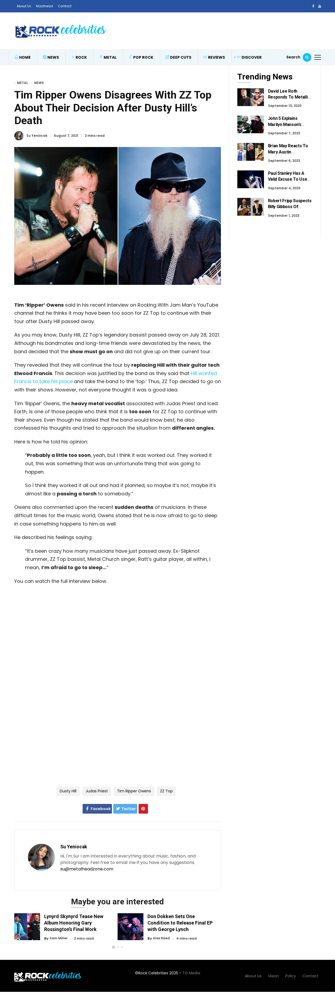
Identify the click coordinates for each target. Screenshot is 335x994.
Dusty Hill (68, 791)
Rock (79, 57)
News (51, 57)
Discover (249, 57)
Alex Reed (161, 938)
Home (23, 57)
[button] (113, 947)
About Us (24, 6)
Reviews (214, 57)
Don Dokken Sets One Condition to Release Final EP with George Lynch (180, 923)
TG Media (191, 973)
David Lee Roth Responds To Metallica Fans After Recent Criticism (290, 100)
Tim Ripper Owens (134, 791)
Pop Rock (141, 57)
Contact (65, 6)
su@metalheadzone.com (86, 869)
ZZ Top (166, 791)
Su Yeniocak (36, 136)
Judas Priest (97, 791)
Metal (108, 57)
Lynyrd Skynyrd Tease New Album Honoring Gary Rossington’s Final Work (73, 923)
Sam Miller (59, 938)
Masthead (44, 6)
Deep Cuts (178, 57)
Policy (290, 976)
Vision (273, 976)
